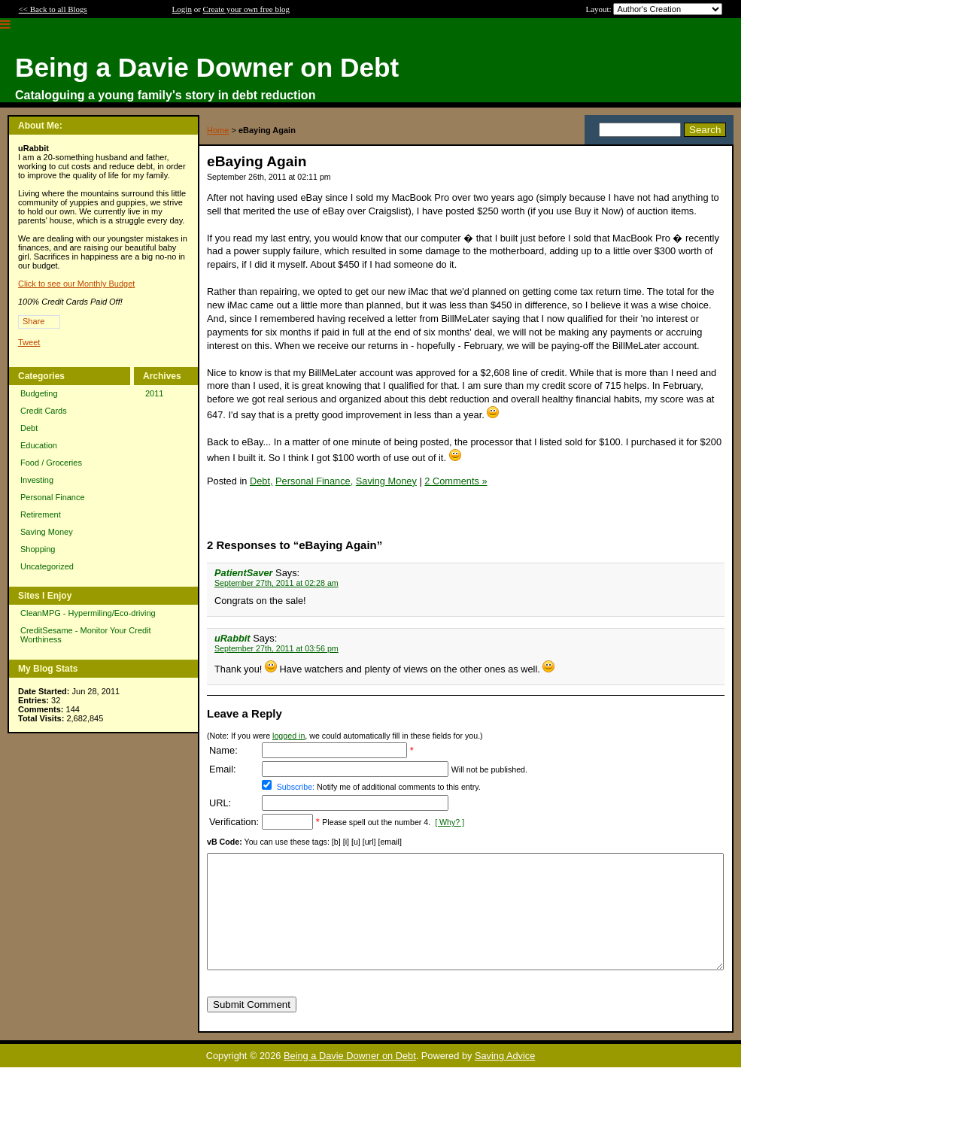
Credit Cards (43, 410)
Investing (36, 479)
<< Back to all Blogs (53, 9)
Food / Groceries (51, 462)
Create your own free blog (246, 9)
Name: (223, 750)
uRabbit (232, 638)
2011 (154, 393)
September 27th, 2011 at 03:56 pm (276, 648)
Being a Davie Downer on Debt (350, 1078)
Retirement (40, 514)
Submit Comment (251, 1027)
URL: (220, 803)
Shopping (38, 549)
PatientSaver (243, 572)
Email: (222, 769)
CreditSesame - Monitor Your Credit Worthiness (85, 635)
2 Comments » (455, 481)
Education (38, 445)
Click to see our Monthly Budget (76, 283)
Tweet (29, 342)
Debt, (261, 481)
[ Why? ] (449, 822)
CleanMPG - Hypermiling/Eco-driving (88, 613)
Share (33, 321)
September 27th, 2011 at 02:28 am (276, 582)
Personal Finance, (314, 481)
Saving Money (46, 531)
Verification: (234, 821)
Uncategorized (47, 566)
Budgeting (39, 393)
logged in (288, 735)
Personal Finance (52, 497)
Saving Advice (505, 1078)
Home (218, 130)
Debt (29, 427)
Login (182, 9)
